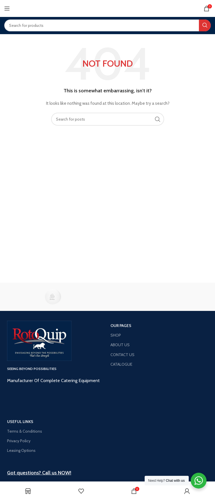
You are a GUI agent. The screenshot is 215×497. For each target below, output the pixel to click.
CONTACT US (122, 354)
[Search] (107, 25)
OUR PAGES (120, 325)
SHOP (115, 335)
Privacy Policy (19, 440)
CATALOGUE (121, 364)
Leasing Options (21, 450)
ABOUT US (120, 344)
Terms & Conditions (24, 431)
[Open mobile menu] (7, 8)
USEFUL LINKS (20, 421)
